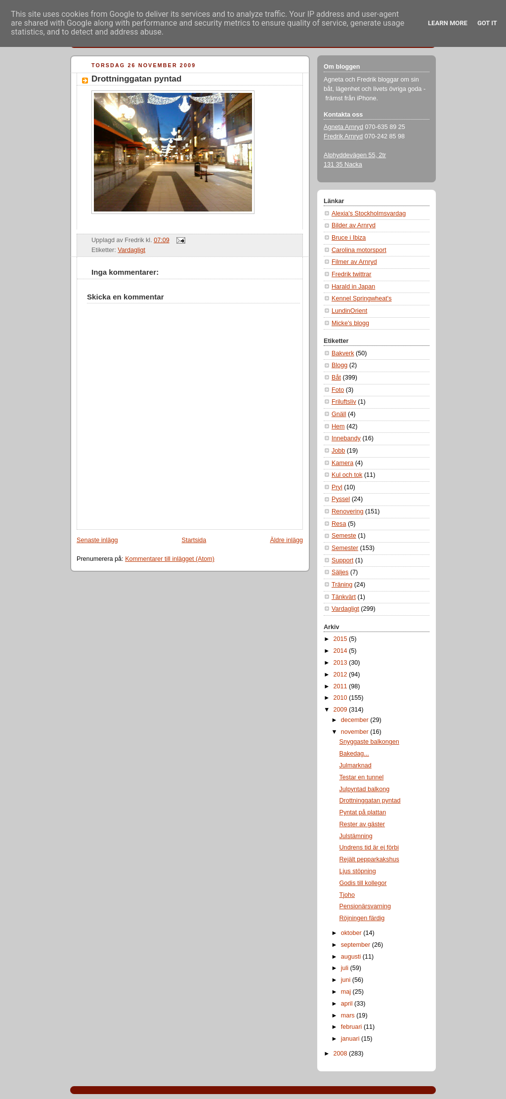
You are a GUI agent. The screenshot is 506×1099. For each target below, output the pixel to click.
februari (352, 1026)
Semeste (344, 535)
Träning (342, 584)
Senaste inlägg (97, 540)
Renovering (348, 511)
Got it (487, 23)
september (356, 944)
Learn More (447, 23)
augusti (352, 956)
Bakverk (343, 353)
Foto (338, 389)
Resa (339, 523)
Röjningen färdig (362, 918)
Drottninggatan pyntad (136, 79)
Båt (336, 377)
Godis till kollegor (363, 883)
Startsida (194, 540)
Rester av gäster (362, 824)
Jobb (338, 450)
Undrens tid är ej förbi (369, 847)
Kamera (342, 463)
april (347, 1003)
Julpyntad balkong (364, 789)
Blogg (339, 365)
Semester (345, 548)
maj (347, 991)
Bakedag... (354, 753)
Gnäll (339, 414)
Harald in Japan (353, 286)
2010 (341, 697)
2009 (341, 709)
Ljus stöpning (357, 871)
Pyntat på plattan (362, 812)
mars (349, 1015)
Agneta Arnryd (343, 127)
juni (346, 979)
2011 (341, 686)
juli (345, 968)
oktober (352, 933)
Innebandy (346, 438)
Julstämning (356, 836)
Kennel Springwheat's (362, 298)
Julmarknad (355, 765)
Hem (338, 426)
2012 (341, 674)
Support (342, 560)
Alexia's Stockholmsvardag (369, 213)
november (356, 731)
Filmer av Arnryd (354, 261)
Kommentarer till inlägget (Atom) (169, 558)
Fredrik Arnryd (343, 136)
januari (351, 1038)
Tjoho (347, 894)
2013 (341, 662)
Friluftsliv (344, 401)
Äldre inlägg (286, 540)
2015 (341, 638)
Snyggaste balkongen (369, 741)
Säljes (340, 572)
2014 (341, 650)
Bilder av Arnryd (354, 225)
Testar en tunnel (361, 777)
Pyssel (341, 499)
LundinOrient (349, 310)
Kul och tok (347, 474)
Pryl (337, 487)
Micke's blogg (350, 323)
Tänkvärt (344, 596)
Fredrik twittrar (352, 274)
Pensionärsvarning (365, 906)
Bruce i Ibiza (349, 237)
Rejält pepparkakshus (369, 859)
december (356, 720)
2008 (341, 1053)
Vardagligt (131, 250)
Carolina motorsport (359, 250)
